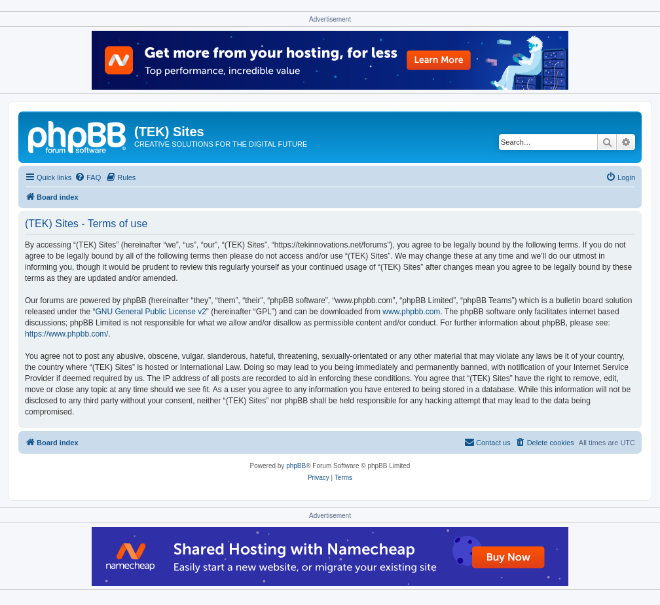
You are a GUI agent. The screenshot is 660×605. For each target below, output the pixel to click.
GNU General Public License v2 (150, 311)
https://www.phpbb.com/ (66, 334)
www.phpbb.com (411, 311)
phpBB (296, 465)
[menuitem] (88, 177)
